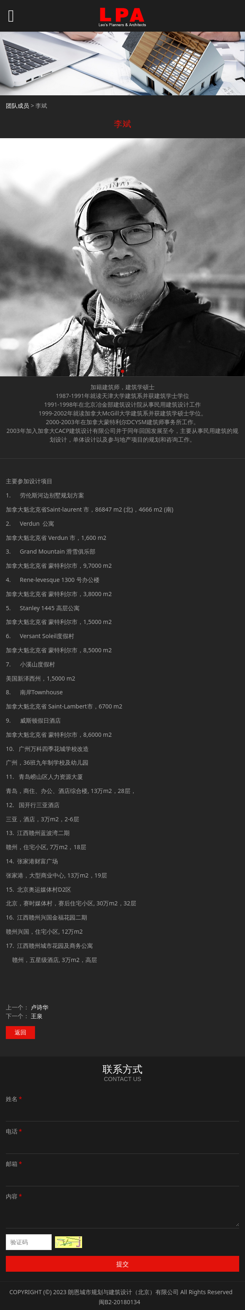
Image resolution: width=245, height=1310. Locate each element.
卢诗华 (39, 1007)
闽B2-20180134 (119, 1302)
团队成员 (17, 105)
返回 (20, 1032)
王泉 (36, 1016)
